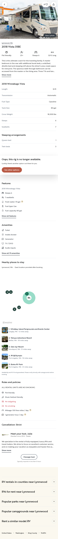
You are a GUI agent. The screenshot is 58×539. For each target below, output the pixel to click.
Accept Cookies (29, 531)
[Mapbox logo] (7, 322)
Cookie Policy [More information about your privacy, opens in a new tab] (31, 513)
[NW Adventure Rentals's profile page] (5, 434)
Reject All (29, 525)
